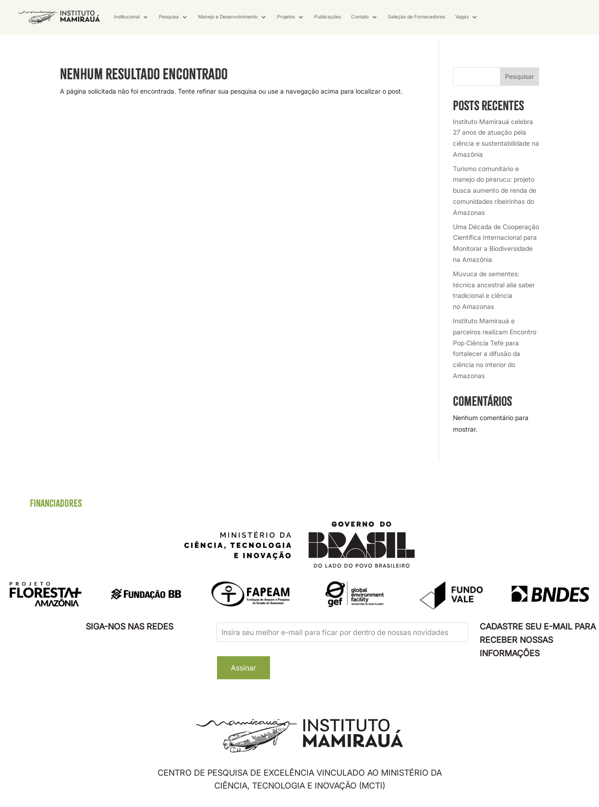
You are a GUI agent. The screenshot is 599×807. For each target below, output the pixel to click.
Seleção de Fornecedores (416, 17)
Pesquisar (519, 76)
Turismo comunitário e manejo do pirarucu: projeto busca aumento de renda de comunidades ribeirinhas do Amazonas (494, 190)
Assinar (243, 667)
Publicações (327, 17)
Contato (360, 17)
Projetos (286, 17)
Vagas (462, 17)
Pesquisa (169, 17)
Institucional (127, 17)
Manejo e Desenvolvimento (228, 17)
